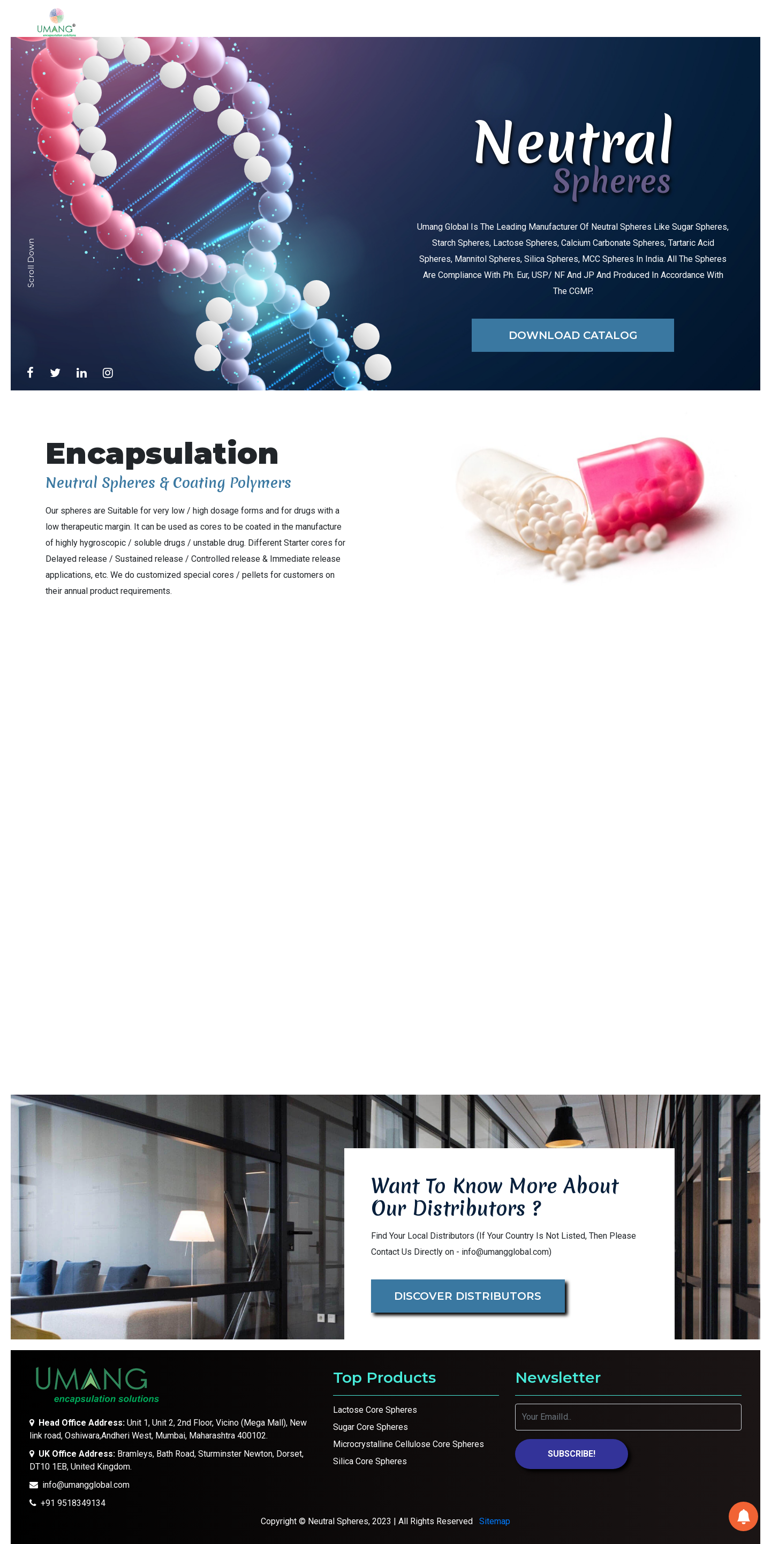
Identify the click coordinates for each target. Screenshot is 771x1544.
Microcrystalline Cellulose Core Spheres (408, 1444)
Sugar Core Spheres (370, 1427)
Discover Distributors (467, 1296)
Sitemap (494, 1521)
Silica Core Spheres (370, 1461)
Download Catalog (573, 335)
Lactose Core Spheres (375, 1410)
